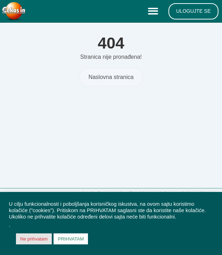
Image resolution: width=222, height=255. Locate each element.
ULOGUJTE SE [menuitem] (193, 11)
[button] (155, 11)
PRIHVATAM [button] (71, 239)
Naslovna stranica (110, 77)
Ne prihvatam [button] (34, 239)
